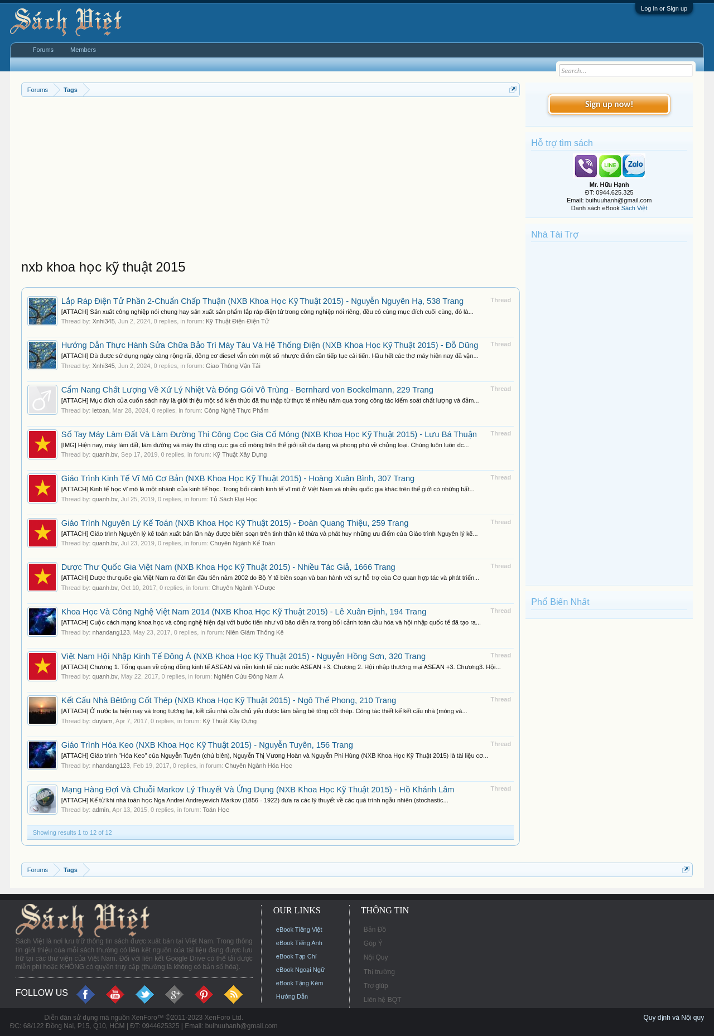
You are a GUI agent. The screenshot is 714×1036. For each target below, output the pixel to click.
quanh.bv (104, 454)
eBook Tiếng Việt (299, 929)
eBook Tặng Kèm (300, 983)
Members (83, 49)
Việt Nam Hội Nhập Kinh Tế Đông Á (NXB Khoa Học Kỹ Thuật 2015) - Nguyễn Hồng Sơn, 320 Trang (243, 656)
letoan (100, 410)
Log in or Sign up (664, 8)
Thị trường (379, 972)
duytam (102, 721)
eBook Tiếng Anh (299, 943)
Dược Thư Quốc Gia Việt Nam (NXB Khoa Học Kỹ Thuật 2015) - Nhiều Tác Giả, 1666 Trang (228, 567)
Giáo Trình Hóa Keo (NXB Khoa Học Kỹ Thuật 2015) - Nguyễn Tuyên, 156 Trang (207, 744)
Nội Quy (376, 957)
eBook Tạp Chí (296, 956)
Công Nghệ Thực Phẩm (236, 410)
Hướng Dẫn (292, 996)
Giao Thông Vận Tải (233, 365)
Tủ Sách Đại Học (233, 499)
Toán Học (215, 809)
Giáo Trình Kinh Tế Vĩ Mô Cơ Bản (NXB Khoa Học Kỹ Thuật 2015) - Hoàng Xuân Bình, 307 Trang (237, 478)
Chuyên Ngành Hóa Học (258, 765)
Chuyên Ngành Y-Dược (243, 587)
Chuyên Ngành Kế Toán (242, 543)
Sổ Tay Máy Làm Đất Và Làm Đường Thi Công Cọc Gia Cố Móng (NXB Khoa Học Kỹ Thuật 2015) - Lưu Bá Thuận (269, 434)
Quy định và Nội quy (673, 1018)
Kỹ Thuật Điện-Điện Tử (237, 321)
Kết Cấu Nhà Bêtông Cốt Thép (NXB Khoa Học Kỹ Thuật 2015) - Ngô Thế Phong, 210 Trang (228, 700)
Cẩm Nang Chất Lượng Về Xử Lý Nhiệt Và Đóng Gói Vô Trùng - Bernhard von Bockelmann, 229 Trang (247, 389)
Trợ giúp (376, 986)
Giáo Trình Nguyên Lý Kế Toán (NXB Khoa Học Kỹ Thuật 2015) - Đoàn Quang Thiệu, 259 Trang (235, 523)
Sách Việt (634, 208)
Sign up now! (609, 104)
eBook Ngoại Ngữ (300, 969)
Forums (43, 49)
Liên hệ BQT (383, 1000)
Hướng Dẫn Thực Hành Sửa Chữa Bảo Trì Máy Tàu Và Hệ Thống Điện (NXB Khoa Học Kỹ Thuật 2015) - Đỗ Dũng (270, 345)
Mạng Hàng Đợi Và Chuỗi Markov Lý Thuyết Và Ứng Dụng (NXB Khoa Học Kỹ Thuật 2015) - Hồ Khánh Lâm (258, 789)
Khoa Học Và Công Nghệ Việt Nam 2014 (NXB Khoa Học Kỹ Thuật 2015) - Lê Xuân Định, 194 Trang (244, 611)
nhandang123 (110, 632)
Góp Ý (373, 943)
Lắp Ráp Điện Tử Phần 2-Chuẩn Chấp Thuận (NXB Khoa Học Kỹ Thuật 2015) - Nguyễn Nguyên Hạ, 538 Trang (262, 301)
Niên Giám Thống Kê (254, 632)
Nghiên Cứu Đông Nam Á (248, 676)
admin (100, 809)
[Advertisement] (270, 181)
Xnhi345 (103, 321)
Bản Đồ (375, 929)
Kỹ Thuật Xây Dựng (240, 454)
